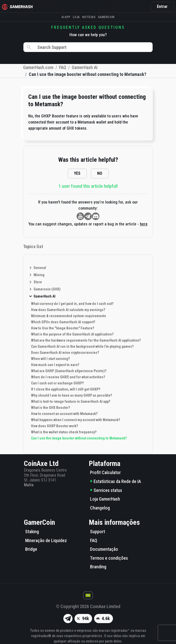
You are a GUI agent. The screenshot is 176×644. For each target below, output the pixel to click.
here (144, 224)
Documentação (104, 549)
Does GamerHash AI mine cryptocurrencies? (65, 353)
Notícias (88, 17)
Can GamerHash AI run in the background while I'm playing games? (82, 346)
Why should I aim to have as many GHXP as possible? (71, 395)
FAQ (93, 540)
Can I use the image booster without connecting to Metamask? (79, 438)
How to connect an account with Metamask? (64, 414)
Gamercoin (106, 17)
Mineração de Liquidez (46, 540)
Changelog (100, 508)
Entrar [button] (162, 6)
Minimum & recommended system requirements (68, 316)
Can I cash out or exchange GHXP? (57, 383)
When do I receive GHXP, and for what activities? (68, 377)
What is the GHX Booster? (50, 408)
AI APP (66, 17)
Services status (106, 490)
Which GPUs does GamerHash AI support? (63, 322)
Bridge (31, 549)
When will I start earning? (50, 359)
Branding (98, 566)
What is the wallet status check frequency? (63, 432)
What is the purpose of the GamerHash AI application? (72, 334)
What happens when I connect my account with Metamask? (75, 420)
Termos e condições (109, 558)
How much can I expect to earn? (55, 365)
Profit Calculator (105, 472)
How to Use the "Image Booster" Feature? (62, 328)
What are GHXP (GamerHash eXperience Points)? (68, 371)
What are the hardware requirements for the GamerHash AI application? (86, 340)
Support (97, 531)
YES (77, 173)
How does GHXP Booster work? (54, 426)
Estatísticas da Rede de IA (115, 481)
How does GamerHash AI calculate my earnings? (68, 310)
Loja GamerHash (105, 499)
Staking (32, 531)
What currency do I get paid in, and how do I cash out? (72, 304)
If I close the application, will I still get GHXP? (65, 389)
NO (99, 173)
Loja (76, 17)
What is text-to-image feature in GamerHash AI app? (70, 401)
